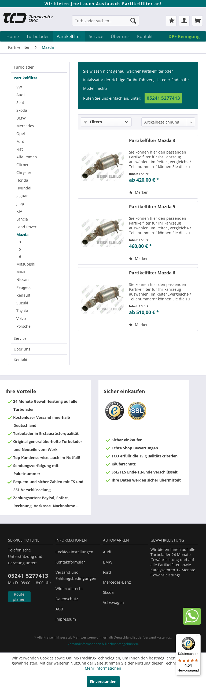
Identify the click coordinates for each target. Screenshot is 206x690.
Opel (20, 133)
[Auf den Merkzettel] (139, 192)
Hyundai (23, 188)
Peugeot (23, 287)
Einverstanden (103, 681)
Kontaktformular (70, 562)
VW (19, 86)
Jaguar (22, 195)
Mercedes (25, 125)
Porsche (23, 326)
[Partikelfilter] (69, 36)
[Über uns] (120, 36)
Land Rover (26, 226)
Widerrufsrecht (69, 588)
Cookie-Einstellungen (74, 551)
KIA (19, 211)
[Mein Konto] (184, 20)
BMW (21, 118)
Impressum (66, 619)
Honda (22, 180)
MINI (20, 271)
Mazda (22, 234)
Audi (20, 94)
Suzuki (22, 302)
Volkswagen (113, 602)
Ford (20, 141)
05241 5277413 (163, 98)
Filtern (93, 121)
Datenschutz (67, 598)
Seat (20, 102)
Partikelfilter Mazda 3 (152, 140)
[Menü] (197, 637)
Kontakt (20, 359)
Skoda (21, 110)
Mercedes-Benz (117, 582)
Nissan (22, 279)
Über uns (22, 349)
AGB (59, 608)
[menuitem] (105, 23)
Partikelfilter (25, 77)
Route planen (19, 597)
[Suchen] (133, 20)
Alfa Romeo (26, 156)
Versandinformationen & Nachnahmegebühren (103, 643)
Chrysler (23, 172)
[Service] (96, 36)
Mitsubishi (25, 264)
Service (20, 338)
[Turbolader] (38, 36)
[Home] (13, 36)
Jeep (20, 203)
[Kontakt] (145, 36)
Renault (23, 295)
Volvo (21, 318)
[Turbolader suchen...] (105, 20)
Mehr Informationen (103, 668)
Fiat (19, 149)
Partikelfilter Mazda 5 (152, 207)
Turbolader (24, 67)
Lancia (22, 219)
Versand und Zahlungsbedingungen (76, 575)
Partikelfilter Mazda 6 (152, 273)
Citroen (23, 164)
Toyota (22, 310)
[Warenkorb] (197, 20)
